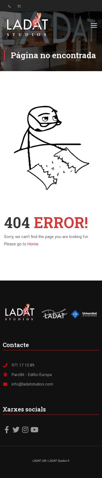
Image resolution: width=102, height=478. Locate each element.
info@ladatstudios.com (28, 383)
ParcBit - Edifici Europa (27, 374)
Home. (33, 244)
